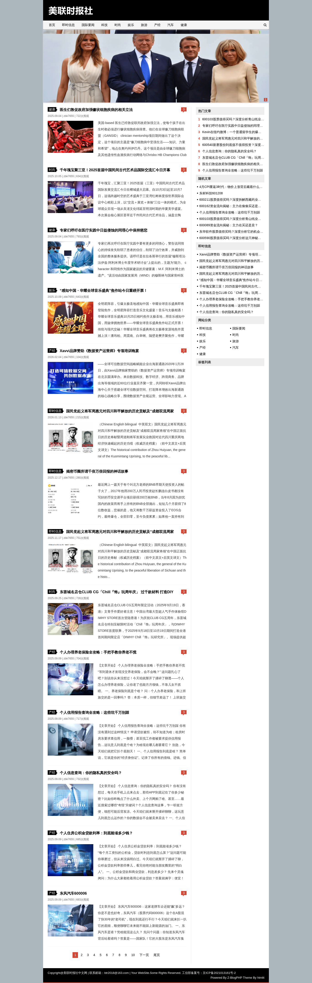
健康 (184, 25)
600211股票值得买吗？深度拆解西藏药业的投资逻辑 (236, 199)
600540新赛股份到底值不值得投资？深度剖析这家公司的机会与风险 (250, 145)
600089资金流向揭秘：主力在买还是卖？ (228, 225)
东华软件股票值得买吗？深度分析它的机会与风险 (234, 231)
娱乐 (131, 25)
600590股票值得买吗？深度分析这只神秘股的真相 (235, 238)
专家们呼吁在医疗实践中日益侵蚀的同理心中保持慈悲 (103, 230)
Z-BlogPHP (234, 977)
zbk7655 (69, 116)
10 (133, 955)
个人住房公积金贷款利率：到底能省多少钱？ (96, 833)
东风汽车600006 (73, 893)
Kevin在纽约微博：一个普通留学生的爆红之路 (235, 132)
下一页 (144, 955)
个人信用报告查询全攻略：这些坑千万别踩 (94, 712)
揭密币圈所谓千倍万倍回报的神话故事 (97, 471)
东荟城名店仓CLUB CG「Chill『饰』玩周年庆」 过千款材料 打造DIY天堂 (254, 157)
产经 (157, 25)
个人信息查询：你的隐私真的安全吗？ (91, 773)
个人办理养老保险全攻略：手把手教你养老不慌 (98, 652)
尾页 (156, 955)
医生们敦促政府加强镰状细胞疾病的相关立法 (96, 110)
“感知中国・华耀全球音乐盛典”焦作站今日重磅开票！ (103, 290)
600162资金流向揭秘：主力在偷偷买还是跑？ (231, 206)
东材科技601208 (211, 193)
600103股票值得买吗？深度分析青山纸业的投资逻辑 (239, 119)
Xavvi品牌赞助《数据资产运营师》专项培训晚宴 (99, 351)
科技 (104, 25)
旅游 (144, 25)
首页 (52, 25)
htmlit (260, 977)
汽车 (170, 25)
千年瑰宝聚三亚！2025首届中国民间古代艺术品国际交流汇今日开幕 (115, 170)
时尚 (117, 25)
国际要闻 (88, 25)
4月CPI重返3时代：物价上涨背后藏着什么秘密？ (234, 187)
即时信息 (68, 25)
